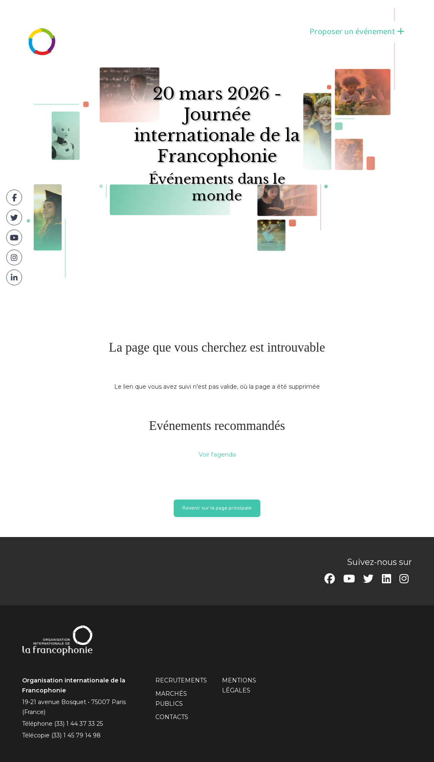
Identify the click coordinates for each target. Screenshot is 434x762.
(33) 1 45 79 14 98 (76, 735)
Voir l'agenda (217, 454)
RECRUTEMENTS (181, 680)
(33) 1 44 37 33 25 (78, 723)
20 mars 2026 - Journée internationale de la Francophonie (217, 125)
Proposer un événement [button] (356, 31)
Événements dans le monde (217, 187)
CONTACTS (171, 717)
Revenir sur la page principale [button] (217, 508)
